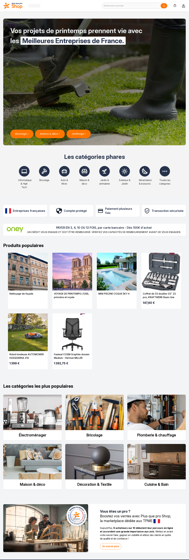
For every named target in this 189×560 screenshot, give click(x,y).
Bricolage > (21, 134)
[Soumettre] (164, 5)
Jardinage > (78, 134)
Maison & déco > (50, 134)
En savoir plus (110, 546)
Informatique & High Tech (25, 179)
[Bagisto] (13, 6)
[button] (175, 5)
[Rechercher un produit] (135, 6)
